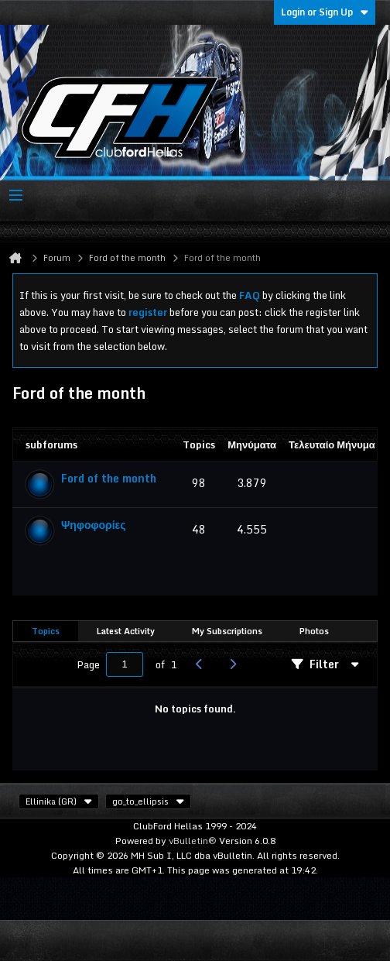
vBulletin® (193, 840)
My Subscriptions (227, 631)
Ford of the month (108, 478)
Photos (314, 631)
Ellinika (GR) (59, 801)
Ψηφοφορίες (93, 525)
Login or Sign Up (324, 12)
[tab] (45, 631)
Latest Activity (126, 631)
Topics (46, 631)
